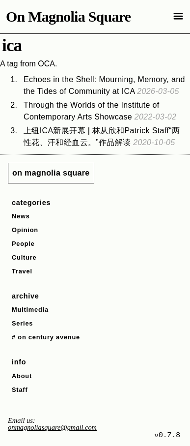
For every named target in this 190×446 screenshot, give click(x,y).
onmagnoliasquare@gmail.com (52, 427)
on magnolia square (51, 173)
